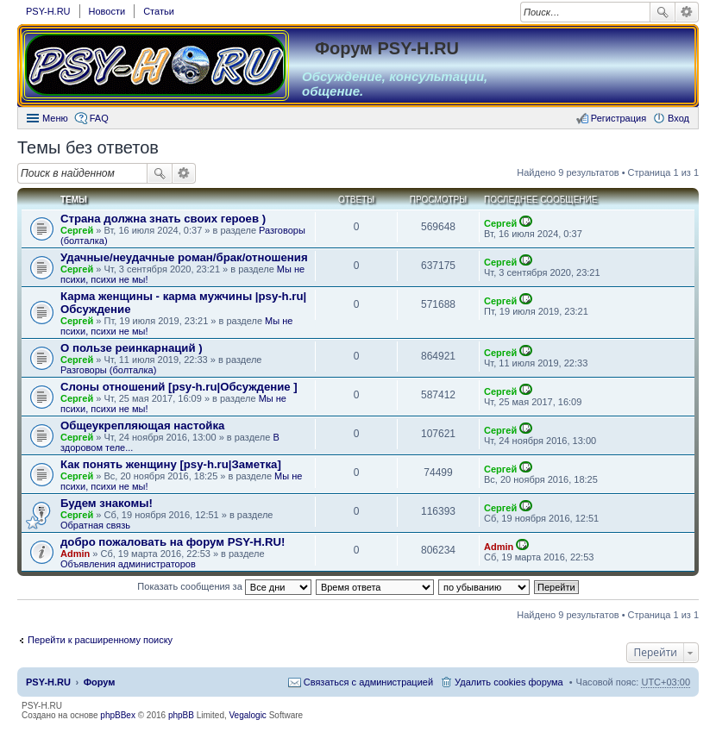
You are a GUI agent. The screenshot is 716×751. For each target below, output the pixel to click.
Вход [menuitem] (678, 118)
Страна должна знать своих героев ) (163, 218)
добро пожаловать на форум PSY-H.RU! (172, 541)
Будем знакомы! (106, 503)
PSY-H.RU (48, 11)
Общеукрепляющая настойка (142, 425)
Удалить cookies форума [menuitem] (509, 682)
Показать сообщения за (224, 586)
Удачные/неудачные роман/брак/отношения (184, 257)
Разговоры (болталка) (108, 370)
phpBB (181, 715)
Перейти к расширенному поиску (100, 640)
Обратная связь (95, 525)
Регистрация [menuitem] (618, 118)
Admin (75, 553)
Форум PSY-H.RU (387, 48)
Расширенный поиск (687, 12)
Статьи (158, 11)
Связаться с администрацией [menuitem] (368, 682)
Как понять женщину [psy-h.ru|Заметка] (170, 464)
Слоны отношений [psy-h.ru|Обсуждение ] (179, 386)
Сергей (76, 230)
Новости (107, 11)
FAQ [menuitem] (99, 118)
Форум (100, 682)
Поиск (662, 12)
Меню (55, 118)
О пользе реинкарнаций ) (131, 347)
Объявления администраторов (128, 564)
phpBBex (117, 715)
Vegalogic (248, 715)
